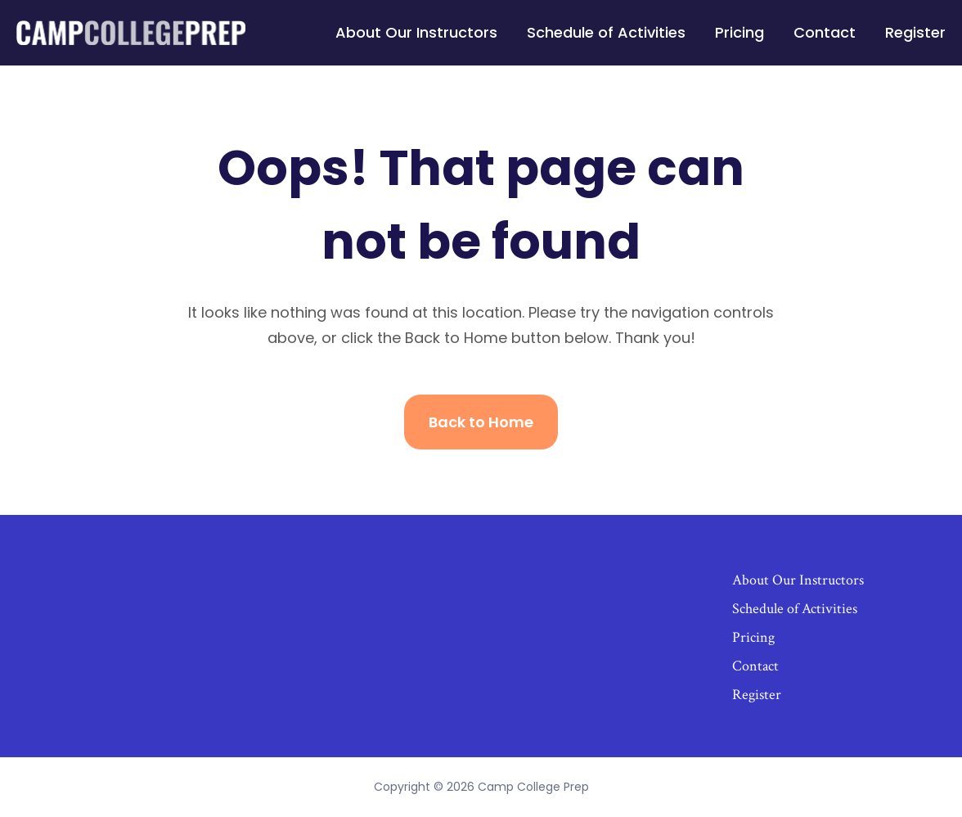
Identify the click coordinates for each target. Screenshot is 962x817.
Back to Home (481, 422)
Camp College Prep (533, 787)
